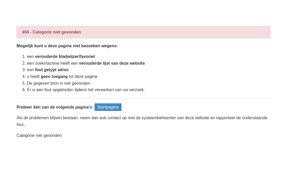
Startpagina (108, 107)
